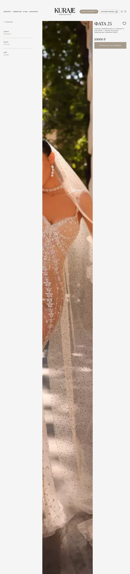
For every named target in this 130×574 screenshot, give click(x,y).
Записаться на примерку (110, 45)
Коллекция (9, 22)
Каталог (7, 11)
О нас (25, 11)
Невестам (17, 11)
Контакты (33, 11)
